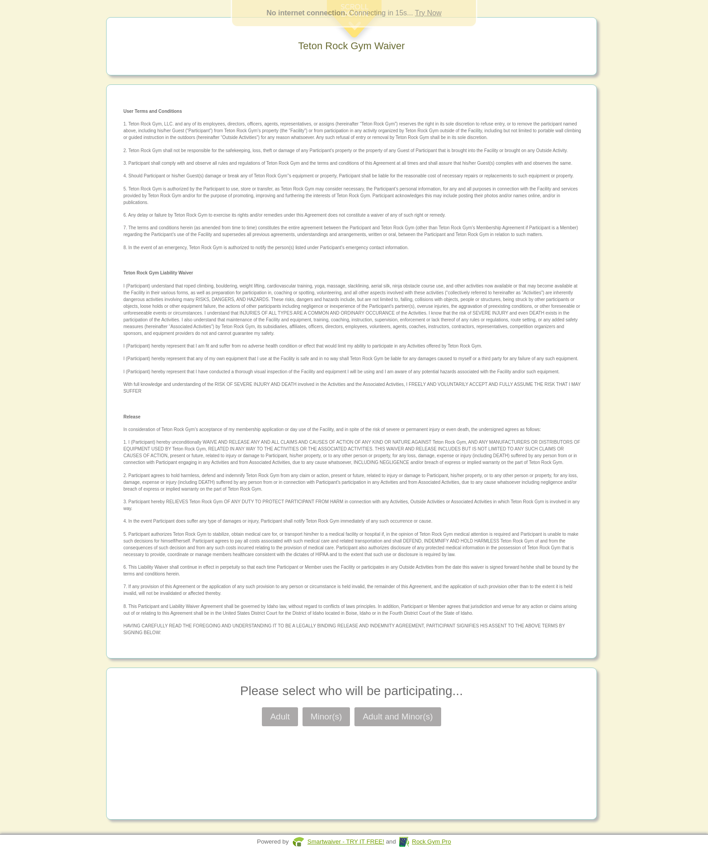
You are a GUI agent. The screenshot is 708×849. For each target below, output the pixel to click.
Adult (279, 716)
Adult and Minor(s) (398, 716)
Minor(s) (326, 716)
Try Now (428, 13)
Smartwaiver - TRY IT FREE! (345, 841)
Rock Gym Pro (431, 841)
